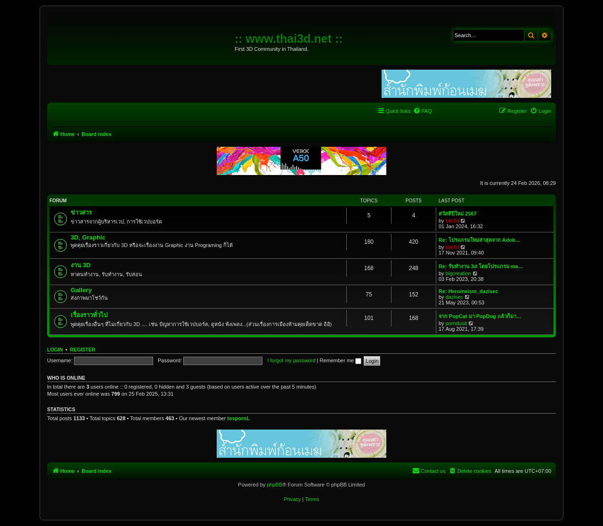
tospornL (238, 418)
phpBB (274, 484)
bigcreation (458, 273)
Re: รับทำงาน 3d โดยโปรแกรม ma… (481, 266)
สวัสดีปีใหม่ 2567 (458, 213)
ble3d (452, 220)
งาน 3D (81, 265)
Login (55, 349)
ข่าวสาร (81, 212)
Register (83, 349)
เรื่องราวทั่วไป (89, 315)
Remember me (340, 360)
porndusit (456, 323)
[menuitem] (422, 111)
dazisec (454, 297)
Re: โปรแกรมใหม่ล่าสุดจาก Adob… (480, 240)
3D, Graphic (88, 237)
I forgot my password (291, 360)
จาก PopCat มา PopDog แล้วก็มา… (480, 316)
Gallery (81, 290)
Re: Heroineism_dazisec (468, 291)
